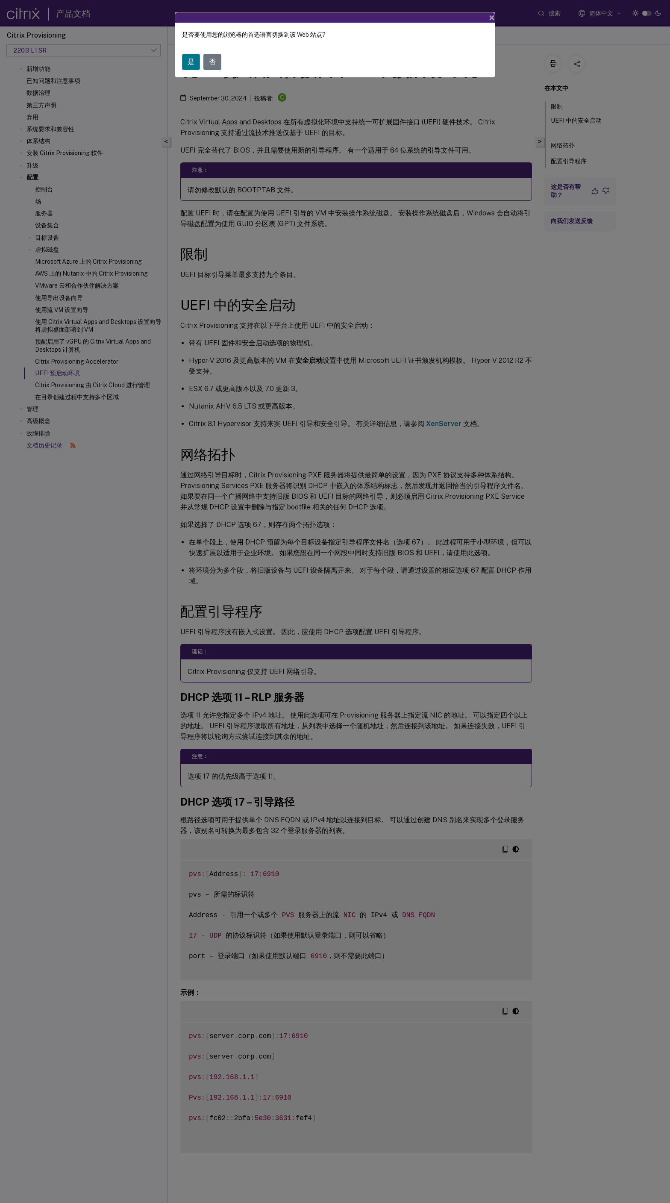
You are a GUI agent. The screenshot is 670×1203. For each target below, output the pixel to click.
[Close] (492, 14)
